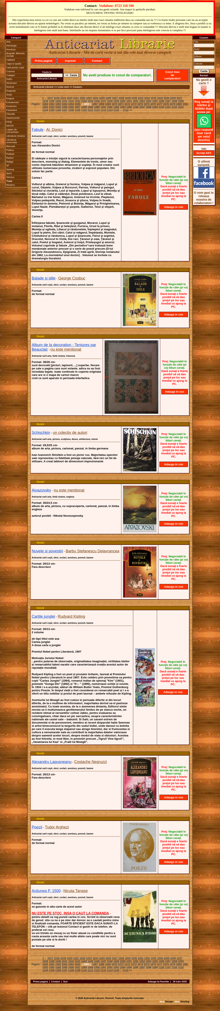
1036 (173, 98)
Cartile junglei (43, 616)
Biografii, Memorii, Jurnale (15, 54)
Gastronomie (13, 118)
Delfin (9, 79)
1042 (71, 101)
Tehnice (10, 177)
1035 (166, 98)
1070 (114, 104)
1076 (153, 104)
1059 (181, 101)
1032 (147, 98)
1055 (155, 101)
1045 (90, 101)
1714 (125, 110)
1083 (52, 107)
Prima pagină (43, 60)
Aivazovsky (41, 490)
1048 (110, 101)
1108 (71, 110)
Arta (8, 41)
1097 (142, 107)
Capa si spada (13, 63)
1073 (134, 104)
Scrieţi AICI (203, 153)
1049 (116, 101)
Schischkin (41, 432)
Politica (10, 150)
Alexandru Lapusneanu (52, 762)
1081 (185, 104)
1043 (77, 101)
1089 (90, 107)
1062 (58, 104)
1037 (179, 98)
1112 (97, 110)
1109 (77, 110)
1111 (90, 110)
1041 (64, 101)
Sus (65, 981)
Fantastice (11, 110)
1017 (50, 98)
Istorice (10, 125)
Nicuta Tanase (75, 891)
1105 (52, 110)
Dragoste (11, 90)
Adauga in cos (173, 207)
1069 (108, 104)
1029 (128, 98)
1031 (141, 98)
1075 (147, 104)
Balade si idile (44, 278)
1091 (103, 107)
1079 (172, 104)
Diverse (10, 87)
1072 (127, 104)
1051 (129, 101)
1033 (153, 98)
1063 (64, 104)
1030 (134, 98)
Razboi (10, 158)
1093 (116, 107)
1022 (83, 98)
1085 (64, 107)
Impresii (70, 60)
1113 (103, 110)
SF (7, 165)
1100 (161, 107)
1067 (95, 104)
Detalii (40, 121)
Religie (10, 161)
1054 (148, 101)
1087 (77, 107)
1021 (76, 98)
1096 (136, 107)
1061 (52, 104)
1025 (102, 98)
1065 (77, 104)
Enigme (10, 98)
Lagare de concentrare (12, 130)
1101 (168, 107)
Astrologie (11, 45)
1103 (181, 107)
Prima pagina (40, 981)
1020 (70, 98)
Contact (97, 60)
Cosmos (10, 71)
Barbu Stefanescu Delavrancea (92, 551)
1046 (97, 101)
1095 (129, 107)
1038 (45, 101)
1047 (103, 101)
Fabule (38, 130)
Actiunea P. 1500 (46, 891)
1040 (58, 101)
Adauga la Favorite (158, 981)
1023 (89, 98)
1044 (84, 101)
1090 (97, 107)
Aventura (11, 49)
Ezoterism (11, 106)
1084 (58, 107)
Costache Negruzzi (90, 762)
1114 (110, 110)
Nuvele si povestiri (47, 551)
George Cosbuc (71, 278)
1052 (136, 101)
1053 (142, 101)
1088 (84, 107)
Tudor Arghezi (57, 827)
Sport (9, 173)
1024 (95, 98)
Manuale (10, 146)
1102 (174, 107)
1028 (121, 98)
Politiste (10, 154)
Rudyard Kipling (71, 616)
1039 (52, 101)
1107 (64, 110)
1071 (121, 104)
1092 (110, 107)
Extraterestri (12, 102)
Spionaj (10, 169)
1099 (155, 107)
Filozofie (10, 114)
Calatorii (10, 59)
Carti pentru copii (15, 67)
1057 (168, 101)
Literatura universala (11, 141)
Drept (9, 94)
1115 (116, 110)
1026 (108, 98)
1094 (123, 107)
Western (10, 185)
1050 (123, 101)
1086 (71, 107)
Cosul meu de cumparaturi (172, 75)
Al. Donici (54, 130)
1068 (101, 104)
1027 (115, 98)
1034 (160, 98)
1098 (148, 107)
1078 (166, 104)
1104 (45, 110)
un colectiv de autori (70, 432)
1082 (45, 107)
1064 (71, 104)
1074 (140, 104)
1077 (159, 104)
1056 (161, 101)
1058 (174, 101)
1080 (179, 104)
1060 (45, 104)
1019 (63, 98)
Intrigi (9, 121)
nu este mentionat (65, 349)
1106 (58, 110)
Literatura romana (15, 136)
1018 (57, 98)
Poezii (37, 827)
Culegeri (10, 75)
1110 (84, 110)
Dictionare (11, 83)
